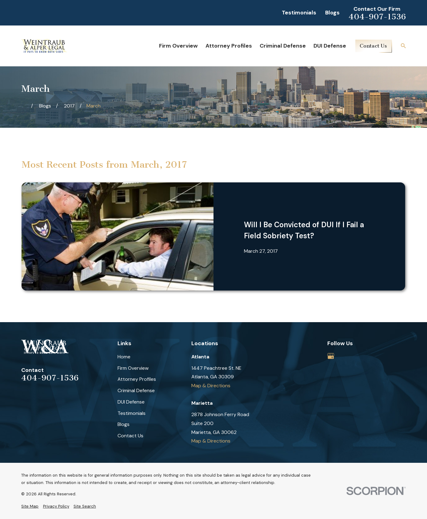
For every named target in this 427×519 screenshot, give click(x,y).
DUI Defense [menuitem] (329, 45)
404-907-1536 (377, 17)
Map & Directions (210, 385)
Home (124, 356)
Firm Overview (133, 368)
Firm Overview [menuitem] (178, 45)
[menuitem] (29, 506)
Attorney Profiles (137, 379)
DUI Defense (131, 402)
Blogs (332, 12)
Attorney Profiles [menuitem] (229, 45)
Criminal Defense (136, 390)
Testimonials (299, 12)
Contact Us (373, 46)
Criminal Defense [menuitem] (283, 45)
